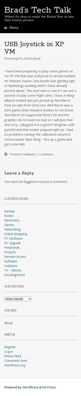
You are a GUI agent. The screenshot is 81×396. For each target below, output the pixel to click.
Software (29, 154)
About (8, 323)
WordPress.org (14, 365)
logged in (31, 181)
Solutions (10, 266)
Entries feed (12, 356)
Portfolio (49, 387)
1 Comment (45, 154)
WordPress (30, 387)
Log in (8, 351)
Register (10, 347)
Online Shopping (15, 234)
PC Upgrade (12, 243)
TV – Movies (13, 270)
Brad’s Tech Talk (37, 10)
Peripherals (12, 247)
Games (9, 225)
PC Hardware (13, 238)
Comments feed (15, 361)
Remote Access (15, 257)
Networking (12, 229)
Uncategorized (14, 275)
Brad (37, 58)
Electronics (11, 220)
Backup (9, 211)
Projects (10, 252)
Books (8, 216)
